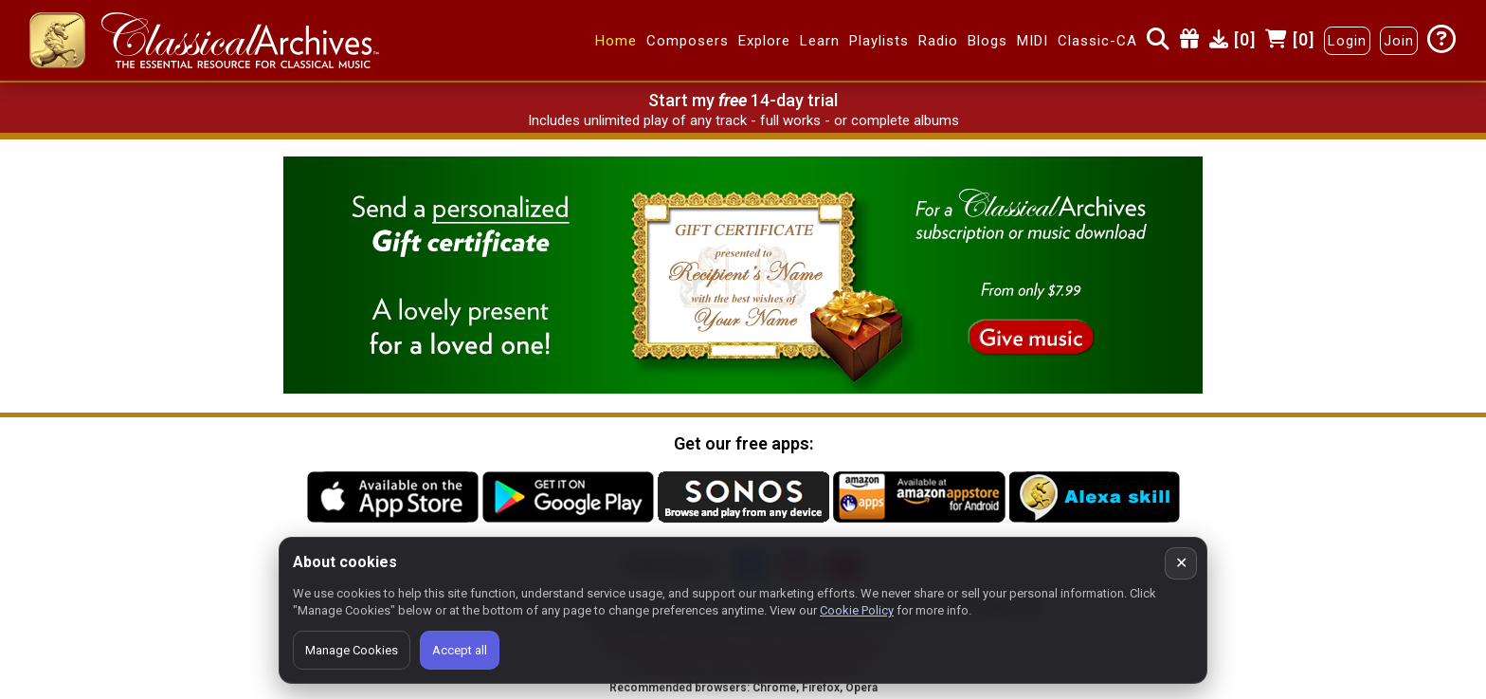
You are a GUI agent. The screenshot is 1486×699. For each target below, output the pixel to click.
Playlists (879, 40)
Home (616, 40)
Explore (764, 40)
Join (1399, 40)
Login (1347, 40)
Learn (820, 40)
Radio (938, 40)
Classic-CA (1097, 40)
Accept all (459, 650)
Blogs (987, 40)
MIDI (1032, 40)
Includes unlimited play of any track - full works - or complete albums (743, 120)
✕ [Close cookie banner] (1181, 563)
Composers (687, 40)
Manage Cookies (351, 650)
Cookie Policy (857, 610)
